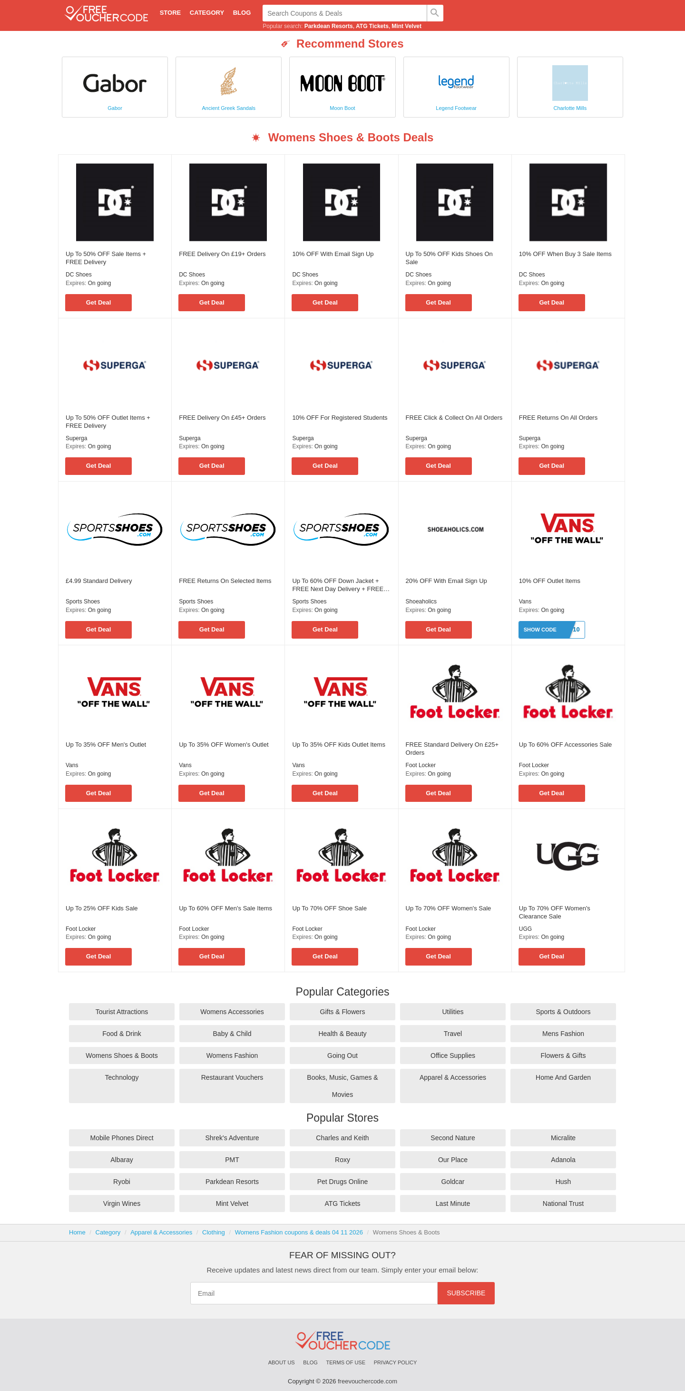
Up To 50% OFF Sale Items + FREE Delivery (106, 258)
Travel (453, 1033)
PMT (232, 1160)
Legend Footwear (456, 108)
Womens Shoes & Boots (121, 1055)
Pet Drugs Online (342, 1181)
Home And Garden (563, 1077)
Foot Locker (421, 765)
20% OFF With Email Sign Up (446, 580)
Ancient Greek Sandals (229, 108)
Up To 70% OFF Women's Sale (448, 908)
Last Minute (453, 1203)
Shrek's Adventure (232, 1138)
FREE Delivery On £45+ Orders (222, 417)
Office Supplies (453, 1055)
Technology (122, 1077)
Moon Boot (342, 108)
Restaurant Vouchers (232, 1077)
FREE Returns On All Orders (558, 417)
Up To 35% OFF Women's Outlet (223, 744)
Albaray (121, 1160)
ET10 (572, 629)
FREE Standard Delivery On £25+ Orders (452, 748)
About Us (281, 1362)
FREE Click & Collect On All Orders (454, 417)
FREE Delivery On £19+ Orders (222, 253)
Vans (525, 601)
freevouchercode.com (367, 1381)
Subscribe (466, 1293)
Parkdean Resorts (328, 26)
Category (207, 12)
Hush (563, 1181)
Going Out (342, 1055)
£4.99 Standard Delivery (99, 580)
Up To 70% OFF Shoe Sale (329, 908)
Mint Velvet (406, 26)
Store (170, 12)
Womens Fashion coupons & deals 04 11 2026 (299, 1232)
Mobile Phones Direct (121, 1138)
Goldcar (452, 1181)
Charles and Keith (342, 1138)
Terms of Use (346, 1362)
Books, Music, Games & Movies (342, 1086)
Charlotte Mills (570, 108)
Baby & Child (232, 1033)
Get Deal (98, 302)
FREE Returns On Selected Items (225, 580)
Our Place (453, 1160)
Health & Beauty (342, 1033)
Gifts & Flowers (342, 1012)
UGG (525, 929)
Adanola (563, 1160)
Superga (76, 438)
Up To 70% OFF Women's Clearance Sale (554, 912)
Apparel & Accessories (453, 1077)
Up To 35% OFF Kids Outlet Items (338, 744)
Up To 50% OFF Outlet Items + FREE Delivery (108, 421)
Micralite (563, 1138)
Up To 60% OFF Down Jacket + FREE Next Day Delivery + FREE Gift (337, 585)
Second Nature (453, 1138)
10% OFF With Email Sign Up (332, 253)
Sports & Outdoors (563, 1012)
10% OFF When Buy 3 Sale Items (565, 253)
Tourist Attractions (122, 1012)
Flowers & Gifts (563, 1055)
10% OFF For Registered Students (339, 417)
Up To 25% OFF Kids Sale (102, 908)
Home (77, 1232)
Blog (242, 12)
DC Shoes (79, 274)
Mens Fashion (563, 1033)
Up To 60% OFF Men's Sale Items (225, 908)
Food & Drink (121, 1033)
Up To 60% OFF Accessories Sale (565, 744)
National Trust (563, 1203)
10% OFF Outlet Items (549, 580)
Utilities (452, 1012)
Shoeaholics (421, 601)
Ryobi (121, 1181)
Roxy (342, 1160)
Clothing (213, 1232)
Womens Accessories (232, 1012)
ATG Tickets (372, 26)
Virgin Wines (121, 1203)
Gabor (115, 108)
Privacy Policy (395, 1362)
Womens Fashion (232, 1055)
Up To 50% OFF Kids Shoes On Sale (449, 258)
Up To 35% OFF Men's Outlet (106, 744)
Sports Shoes (83, 601)
